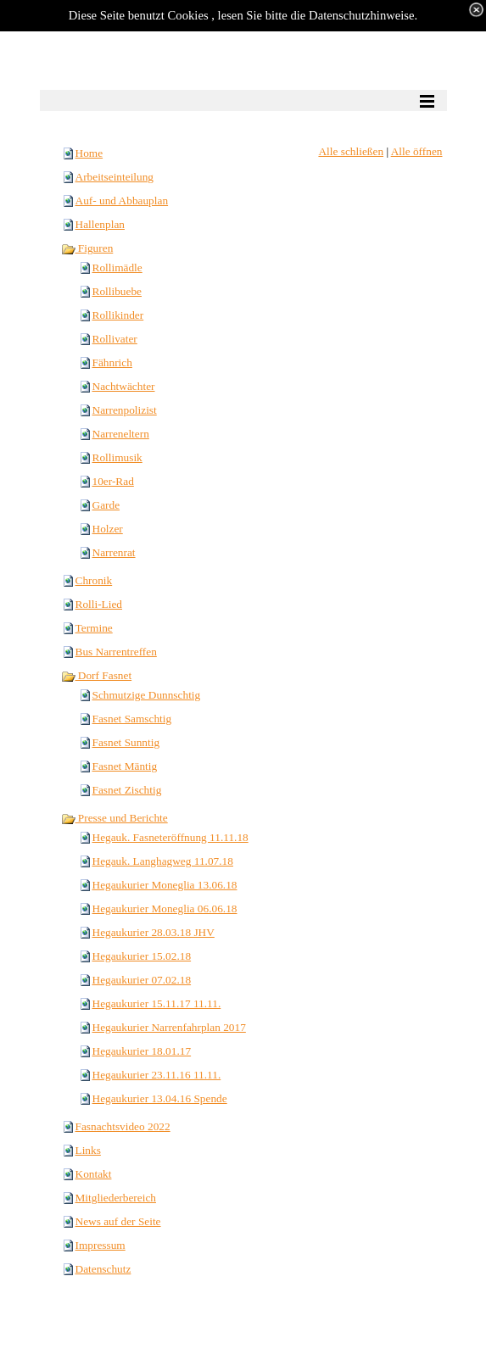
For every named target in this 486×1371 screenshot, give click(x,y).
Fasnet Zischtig (127, 789)
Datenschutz (103, 1268)
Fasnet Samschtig (132, 718)
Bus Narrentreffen (116, 651)
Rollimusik (117, 457)
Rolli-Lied (99, 604)
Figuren (87, 248)
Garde (106, 505)
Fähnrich (112, 362)
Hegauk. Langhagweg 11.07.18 (162, 861)
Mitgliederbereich (115, 1197)
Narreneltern (120, 433)
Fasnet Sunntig (126, 742)
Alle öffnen (417, 151)
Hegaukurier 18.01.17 (142, 1051)
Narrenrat (114, 552)
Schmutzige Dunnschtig (146, 694)
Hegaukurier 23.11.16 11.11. (156, 1074)
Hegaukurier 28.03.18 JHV (153, 932)
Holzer (107, 528)
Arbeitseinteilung (114, 176)
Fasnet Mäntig (125, 766)
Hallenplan (100, 224)
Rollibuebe (117, 291)
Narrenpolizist (124, 410)
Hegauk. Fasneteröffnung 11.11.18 (170, 837)
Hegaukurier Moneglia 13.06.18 (164, 884)
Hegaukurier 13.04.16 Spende (159, 1098)
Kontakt (93, 1174)
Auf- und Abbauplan (122, 200)
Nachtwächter (123, 386)
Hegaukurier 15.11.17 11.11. (156, 1003)
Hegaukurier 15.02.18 (142, 956)
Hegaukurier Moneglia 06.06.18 (164, 908)
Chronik (94, 580)
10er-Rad (113, 481)
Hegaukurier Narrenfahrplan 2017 (169, 1027)
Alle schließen (350, 151)
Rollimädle (117, 267)
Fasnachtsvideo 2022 (122, 1126)
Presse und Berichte (114, 817)
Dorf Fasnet (96, 675)
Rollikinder (118, 315)
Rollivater (114, 338)
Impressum (100, 1245)
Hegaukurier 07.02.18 (142, 979)
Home (89, 153)
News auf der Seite (118, 1221)
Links (88, 1150)
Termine (94, 627)
